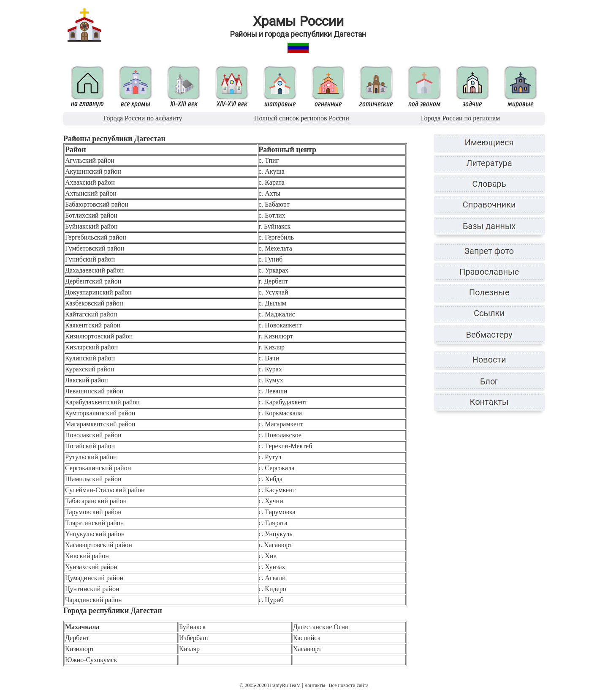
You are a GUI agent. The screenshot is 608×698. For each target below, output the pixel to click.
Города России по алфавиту (142, 118)
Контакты (315, 685)
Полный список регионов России (301, 118)
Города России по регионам (460, 118)
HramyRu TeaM (284, 685)
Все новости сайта (349, 685)
